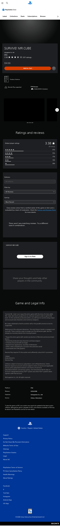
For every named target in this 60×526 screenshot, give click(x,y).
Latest (5, 16)
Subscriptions (32, 16)
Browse (42, 16)
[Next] (57, 110)
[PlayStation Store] (10, 9)
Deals (23, 16)
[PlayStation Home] (30, 3)
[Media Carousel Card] (24, 109)
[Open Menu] (2, 3)
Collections (14, 16)
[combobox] (30, 181)
